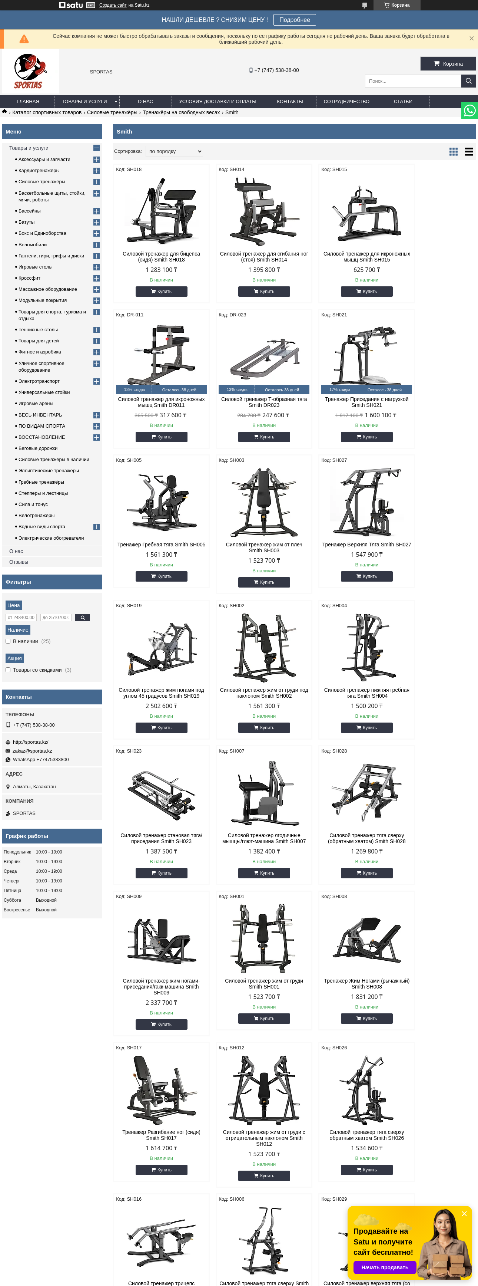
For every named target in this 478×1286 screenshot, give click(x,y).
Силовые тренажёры (112, 112)
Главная (28, 101)
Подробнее (294, 20)
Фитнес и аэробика (40, 352)
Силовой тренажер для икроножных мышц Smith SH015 (340, 257)
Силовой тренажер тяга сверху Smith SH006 (340, 1001)
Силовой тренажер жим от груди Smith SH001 (156, 850)
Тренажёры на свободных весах (181, 112)
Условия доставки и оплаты (217, 101)
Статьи (403, 101)
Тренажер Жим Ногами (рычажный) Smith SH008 (248, 850)
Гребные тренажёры (41, 482)
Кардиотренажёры (39, 170)
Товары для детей (39, 340)
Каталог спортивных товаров (47, 112)
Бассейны (30, 211)
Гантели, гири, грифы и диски (51, 256)
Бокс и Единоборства (42, 233)
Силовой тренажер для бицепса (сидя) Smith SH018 (156, 257)
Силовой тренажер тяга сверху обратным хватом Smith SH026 (156, 1001)
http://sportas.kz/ (30, 742)
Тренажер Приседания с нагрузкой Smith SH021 (248, 402)
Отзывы (18, 562)
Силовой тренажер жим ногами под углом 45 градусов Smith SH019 (248, 550)
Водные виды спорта (42, 526)
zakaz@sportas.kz (32, 751)
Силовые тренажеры (149, 1109)
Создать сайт (113, 5)
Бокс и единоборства (270, 1118)
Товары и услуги (84, 101)
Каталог (14, 1109)
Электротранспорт (39, 381)
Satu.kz (270, 1272)
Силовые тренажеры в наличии (54, 459)
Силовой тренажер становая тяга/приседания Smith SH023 (156, 699)
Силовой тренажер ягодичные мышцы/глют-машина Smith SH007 (248, 702)
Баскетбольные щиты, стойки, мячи (286, 1100)
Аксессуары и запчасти (44, 159)
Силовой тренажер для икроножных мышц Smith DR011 (433, 257)
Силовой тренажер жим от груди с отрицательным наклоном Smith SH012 (433, 853)
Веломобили (33, 244)
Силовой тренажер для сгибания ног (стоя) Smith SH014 (248, 257)
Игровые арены (36, 403)
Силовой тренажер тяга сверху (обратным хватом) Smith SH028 (340, 699)
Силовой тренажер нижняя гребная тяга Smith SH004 (433, 547)
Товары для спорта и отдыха (399, 1118)
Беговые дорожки (38, 448)
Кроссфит (29, 278)
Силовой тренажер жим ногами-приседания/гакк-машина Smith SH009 (432, 702)
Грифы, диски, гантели (151, 1118)
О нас (145, 101)
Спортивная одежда (390, 1100)
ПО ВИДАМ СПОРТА (42, 426)
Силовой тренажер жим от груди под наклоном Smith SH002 (341, 547)
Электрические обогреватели (51, 538)
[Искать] (468, 81)
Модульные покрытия (43, 300)
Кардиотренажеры (146, 1100)
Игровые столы (36, 267)
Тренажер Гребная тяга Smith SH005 (340, 402)
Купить (159, 291)
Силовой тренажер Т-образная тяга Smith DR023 (156, 402)
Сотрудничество (346, 101)
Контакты (290, 101)
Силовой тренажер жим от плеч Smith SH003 (433, 402)
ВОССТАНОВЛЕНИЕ (42, 437)
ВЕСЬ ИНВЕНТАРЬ (40, 415)
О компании (19, 1100)
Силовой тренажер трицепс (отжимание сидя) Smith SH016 (248, 1001)
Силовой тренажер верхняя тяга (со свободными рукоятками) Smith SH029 (433, 1004)
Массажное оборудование (48, 289)
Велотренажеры (36, 515)
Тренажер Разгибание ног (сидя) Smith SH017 (341, 850)
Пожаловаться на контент (251, 1279)
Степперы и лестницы (43, 493)
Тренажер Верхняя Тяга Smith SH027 (156, 547)
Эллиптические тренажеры (49, 470)
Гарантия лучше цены (30, 1146)
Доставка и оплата (26, 1118)
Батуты (26, 222)
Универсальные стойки (44, 392)
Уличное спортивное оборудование (407, 1137)
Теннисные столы (38, 329)
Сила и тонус (33, 504)
